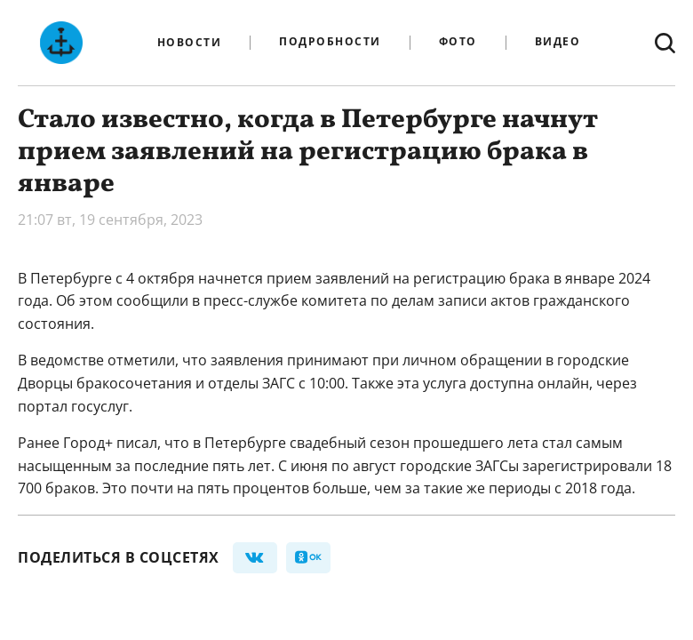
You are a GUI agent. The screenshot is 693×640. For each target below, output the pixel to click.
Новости (189, 42)
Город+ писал (110, 442)
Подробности (330, 42)
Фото (458, 42)
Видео (558, 42)
